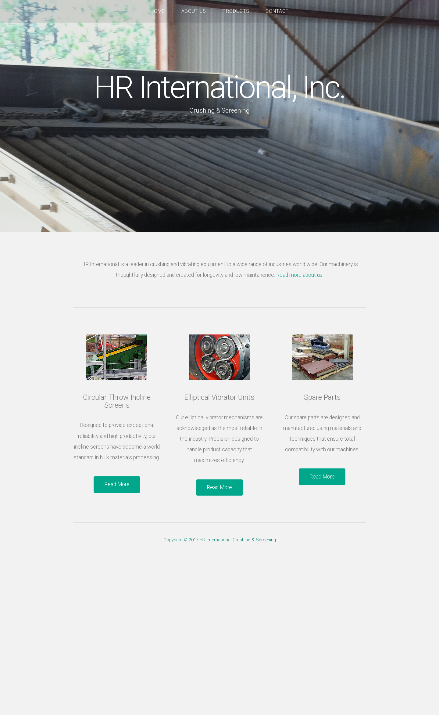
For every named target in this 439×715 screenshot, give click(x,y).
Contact (277, 11)
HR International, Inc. (219, 87)
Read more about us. (299, 275)
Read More (117, 484)
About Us (193, 11)
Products (236, 11)
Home (157, 11)
